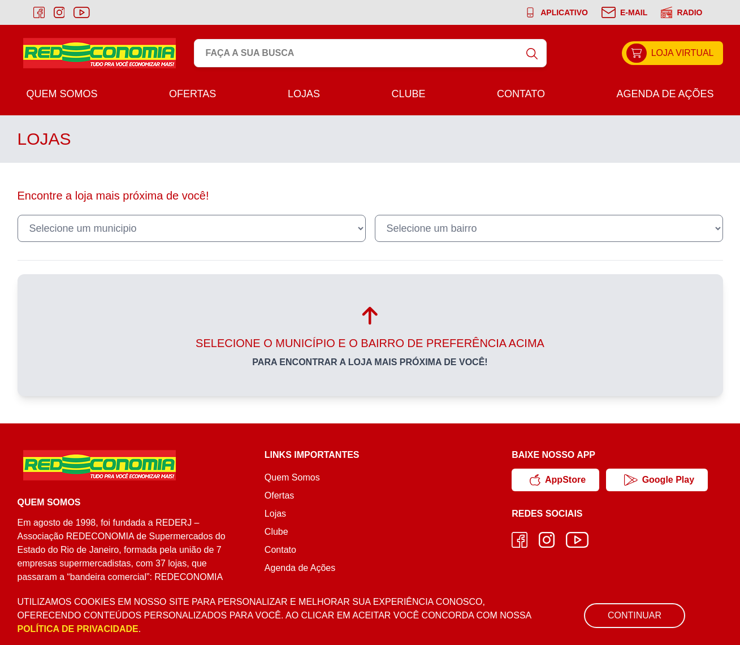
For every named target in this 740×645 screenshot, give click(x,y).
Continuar (634, 615)
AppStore (558, 480)
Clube (408, 93)
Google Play (659, 480)
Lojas (304, 93)
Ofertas (192, 93)
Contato (521, 93)
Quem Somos (62, 93)
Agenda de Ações (664, 93)
